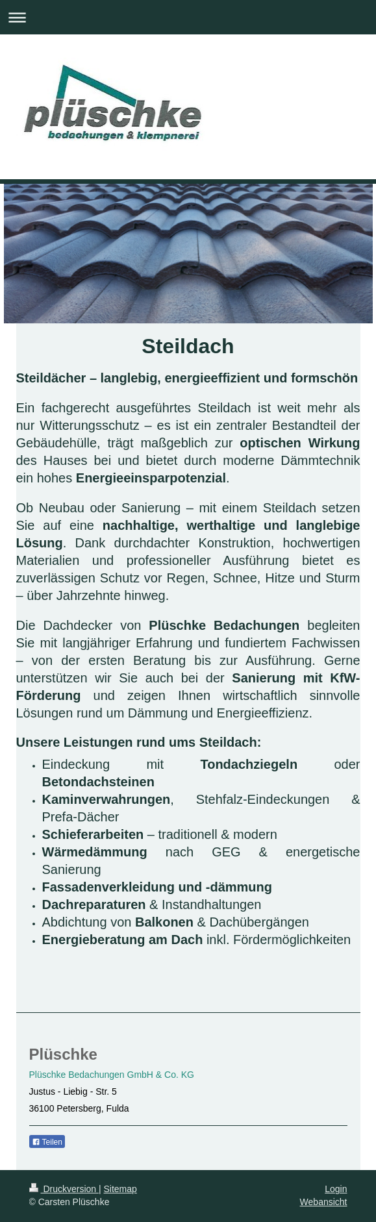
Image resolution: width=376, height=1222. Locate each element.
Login (336, 1189)
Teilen (47, 1142)
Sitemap (120, 1189)
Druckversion (64, 1189)
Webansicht (323, 1202)
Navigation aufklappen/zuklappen (188, 17)
